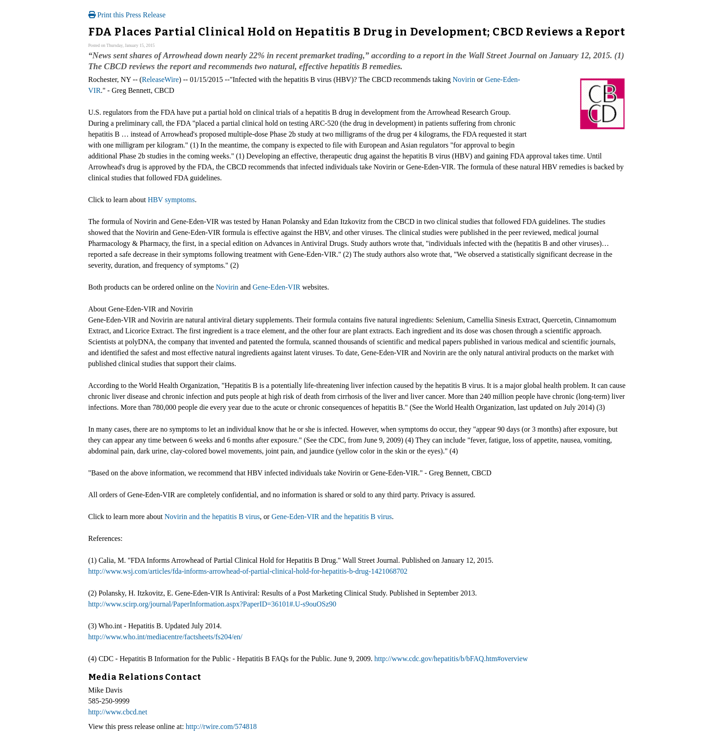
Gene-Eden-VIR (276, 287)
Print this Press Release (127, 15)
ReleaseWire (160, 79)
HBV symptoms (171, 200)
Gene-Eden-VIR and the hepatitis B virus (332, 516)
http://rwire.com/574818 (221, 726)
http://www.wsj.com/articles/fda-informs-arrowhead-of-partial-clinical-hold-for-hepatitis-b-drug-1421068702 (248, 571)
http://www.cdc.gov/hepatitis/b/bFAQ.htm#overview (451, 658)
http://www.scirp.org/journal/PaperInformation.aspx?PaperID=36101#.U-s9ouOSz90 (212, 604)
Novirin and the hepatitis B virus (212, 516)
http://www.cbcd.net (118, 712)
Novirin (463, 79)
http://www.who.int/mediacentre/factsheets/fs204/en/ (165, 637)
